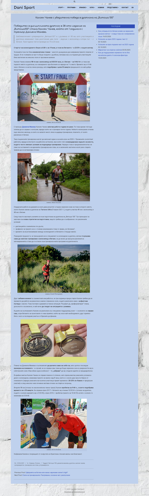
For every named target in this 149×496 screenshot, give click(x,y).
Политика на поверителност (74, 492)
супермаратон (19, 465)
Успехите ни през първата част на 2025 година (116, 45)
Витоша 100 (53, 463)
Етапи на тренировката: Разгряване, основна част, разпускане (46, 475)
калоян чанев (80, 463)
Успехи (37, 463)
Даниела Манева (29, 127)
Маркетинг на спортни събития (110, 50)
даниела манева (63, 463)
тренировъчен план (31, 465)
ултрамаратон (44, 465)
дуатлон (72, 463)
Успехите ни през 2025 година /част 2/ (113, 39)
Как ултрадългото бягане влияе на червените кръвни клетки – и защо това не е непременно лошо (116, 33)
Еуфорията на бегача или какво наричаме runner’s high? (47, 472)
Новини (31, 463)
